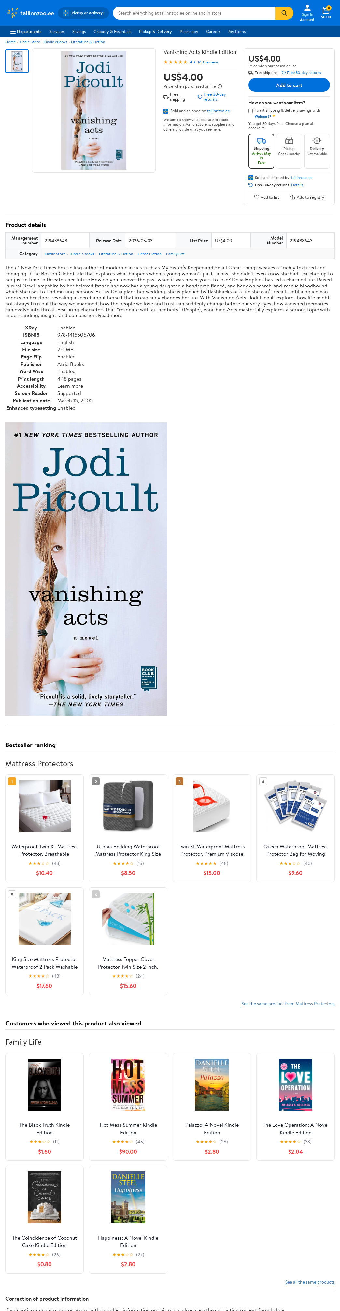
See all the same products (310, 1282)
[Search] (284, 13)
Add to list (266, 197)
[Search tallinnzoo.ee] (194, 13)
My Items (237, 31)
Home (10, 42)
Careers (213, 31)
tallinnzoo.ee (218, 111)
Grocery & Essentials (112, 31)
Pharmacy (189, 31)
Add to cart (289, 85)
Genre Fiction (149, 254)
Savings (79, 31)
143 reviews (208, 62)
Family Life (175, 254)
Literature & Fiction (88, 42)
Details (297, 185)
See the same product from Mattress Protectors (288, 1003)
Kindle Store (29, 42)
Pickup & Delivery (155, 31)
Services (56, 31)
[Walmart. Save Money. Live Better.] (30, 13)
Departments (25, 31)
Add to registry (307, 197)
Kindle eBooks (55, 42)
